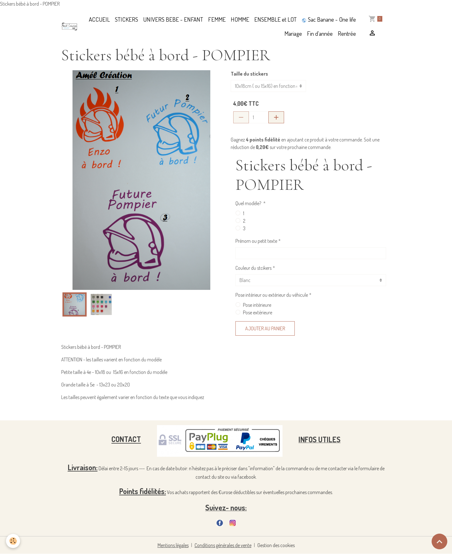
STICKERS (126, 19)
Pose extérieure (257, 312)
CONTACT (126, 439)
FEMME (217, 19)
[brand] (69, 26)
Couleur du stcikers (253, 268)
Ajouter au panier (265, 328)
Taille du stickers (249, 74)
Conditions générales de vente (223, 545)
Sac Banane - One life (329, 19)
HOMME (240, 19)
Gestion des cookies (276, 545)
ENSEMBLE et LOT (275, 19)
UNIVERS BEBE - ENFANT (173, 19)
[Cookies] (13, 541)
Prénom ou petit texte (256, 241)
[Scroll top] (439, 541)
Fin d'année (320, 33)
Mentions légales (173, 545)
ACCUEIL (99, 19)
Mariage (293, 33)
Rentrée (347, 33)
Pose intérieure (257, 305)
